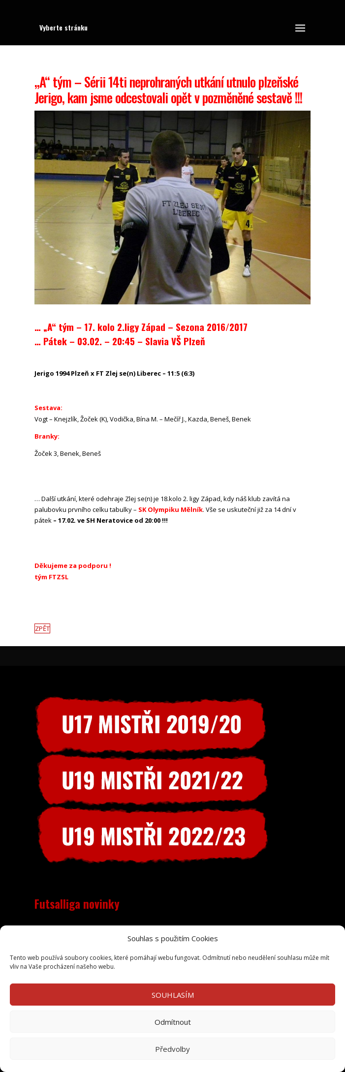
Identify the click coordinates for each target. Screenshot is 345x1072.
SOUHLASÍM (173, 995)
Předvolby (172, 1049)
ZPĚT (42, 628)
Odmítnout (173, 1022)
